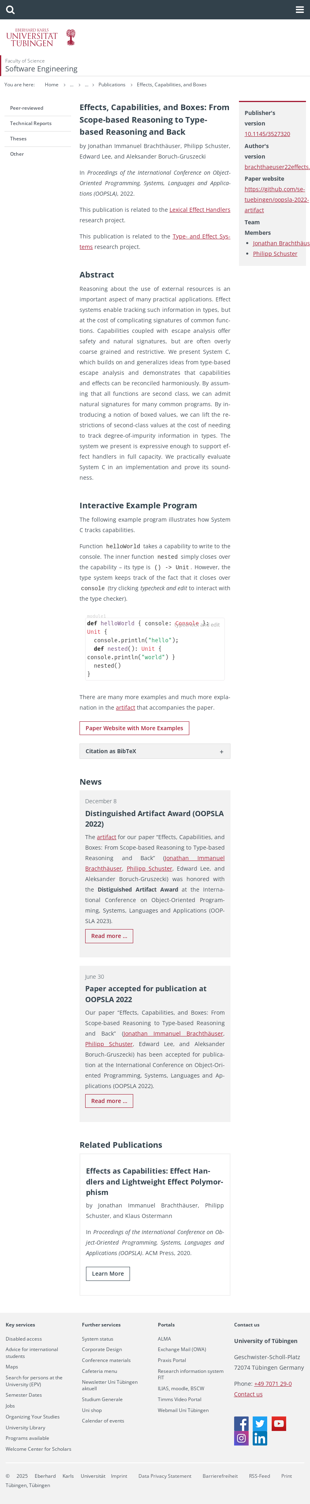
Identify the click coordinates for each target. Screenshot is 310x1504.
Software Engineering (41, 68)
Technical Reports (31, 123)
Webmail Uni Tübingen (183, 1410)
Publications (143, 84)
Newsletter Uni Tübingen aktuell (110, 1385)
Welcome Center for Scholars (38, 1449)
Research (108, 84)
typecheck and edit (197, 624)
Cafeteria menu (99, 1371)
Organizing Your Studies (33, 1417)
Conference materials (106, 1360)
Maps (12, 1367)
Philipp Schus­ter (149, 868)
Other (17, 153)
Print (286, 1476)
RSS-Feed (259, 1476)
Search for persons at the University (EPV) (34, 1380)
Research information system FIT (191, 1374)
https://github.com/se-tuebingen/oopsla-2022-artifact (277, 199)
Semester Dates (24, 1395)
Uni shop (92, 1410)
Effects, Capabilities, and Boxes (202, 84)
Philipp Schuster (275, 253)
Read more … (109, 936)
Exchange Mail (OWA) (182, 1349)
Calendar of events (103, 1421)
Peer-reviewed (26, 107)
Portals (166, 1324)
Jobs (10, 1406)
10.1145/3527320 (267, 134)
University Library (25, 1428)
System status (97, 1339)
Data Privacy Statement (164, 1476)
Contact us (247, 1324)
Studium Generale (102, 1399)
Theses (18, 138)
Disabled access (24, 1339)
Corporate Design (102, 1349)
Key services (20, 1324)
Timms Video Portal (179, 1399)
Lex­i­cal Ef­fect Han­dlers (200, 209)
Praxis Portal (172, 1360)
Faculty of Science (25, 60)
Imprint (119, 1476)
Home (52, 84)
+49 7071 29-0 (273, 1383)
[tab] (155, 751)
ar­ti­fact (125, 707)
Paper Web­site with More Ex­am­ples (134, 728)
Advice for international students (32, 1352)
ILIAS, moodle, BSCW (181, 1388)
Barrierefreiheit (220, 1476)
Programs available (27, 1438)
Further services (101, 1324)
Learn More (108, 1273)
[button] (10, 9)
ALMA (164, 1339)
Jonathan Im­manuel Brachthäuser (173, 1033)
